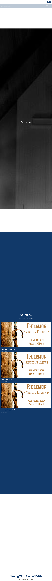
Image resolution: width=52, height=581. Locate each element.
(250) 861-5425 (42, 2)
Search (35, 2)
